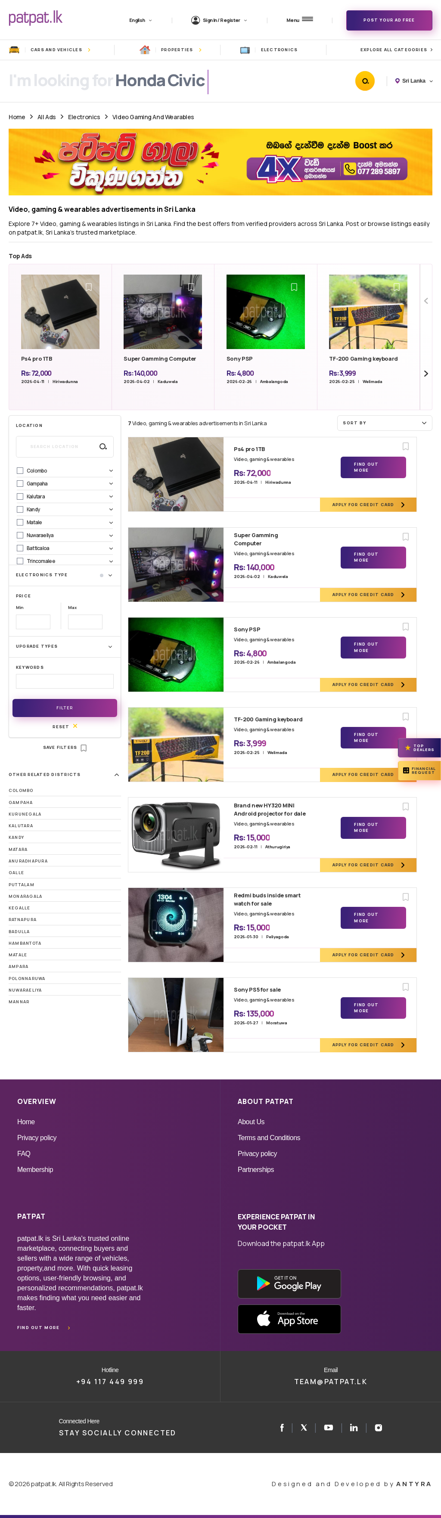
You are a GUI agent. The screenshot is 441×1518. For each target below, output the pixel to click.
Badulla (19, 931)
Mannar (19, 1002)
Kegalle (20, 908)
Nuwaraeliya (25, 990)
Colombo (21, 790)
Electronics (84, 117)
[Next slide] (426, 373)
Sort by (386, 422)
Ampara (18, 966)
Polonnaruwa (27, 978)
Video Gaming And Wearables (153, 117)
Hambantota (25, 943)
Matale (18, 955)
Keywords (30, 667)
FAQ (24, 1153)
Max (72, 607)
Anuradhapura (28, 861)
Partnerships (256, 1169)
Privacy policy (36, 1137)
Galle (16, 872)
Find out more (38, 1327)
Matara (18, 849)
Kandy (16, 837)
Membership (35, 1169)
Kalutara (21, 826)
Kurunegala (25, 814)
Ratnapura (23, 919)
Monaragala (25, 896)
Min (20, 607)
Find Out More (366, 467)
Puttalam (21, 884)
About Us (251, 1121)
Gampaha (21, 802)
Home (17, 117)
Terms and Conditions (269, 1137)
